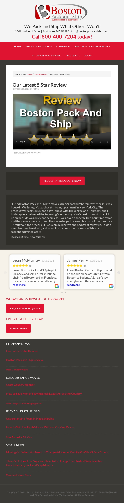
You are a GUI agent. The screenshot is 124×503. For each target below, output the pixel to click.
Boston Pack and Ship (62, 12)
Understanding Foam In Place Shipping (30, 418)
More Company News (17, 369)
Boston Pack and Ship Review (24, 360)
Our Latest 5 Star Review (22, 351)
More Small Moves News (18, 474)
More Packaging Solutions (19, 437)
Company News (33, 153)
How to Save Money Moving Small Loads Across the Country (44, 393)
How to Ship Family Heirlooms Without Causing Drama (40, 427)
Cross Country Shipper (20, 384)
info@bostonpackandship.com (90, 31)
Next (118, 272)
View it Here (18, 328)
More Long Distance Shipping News (24, 403)
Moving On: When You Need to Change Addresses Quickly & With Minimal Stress (57, 452)
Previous (5, 272)
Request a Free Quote (25, 308)
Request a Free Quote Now (62, 180)
